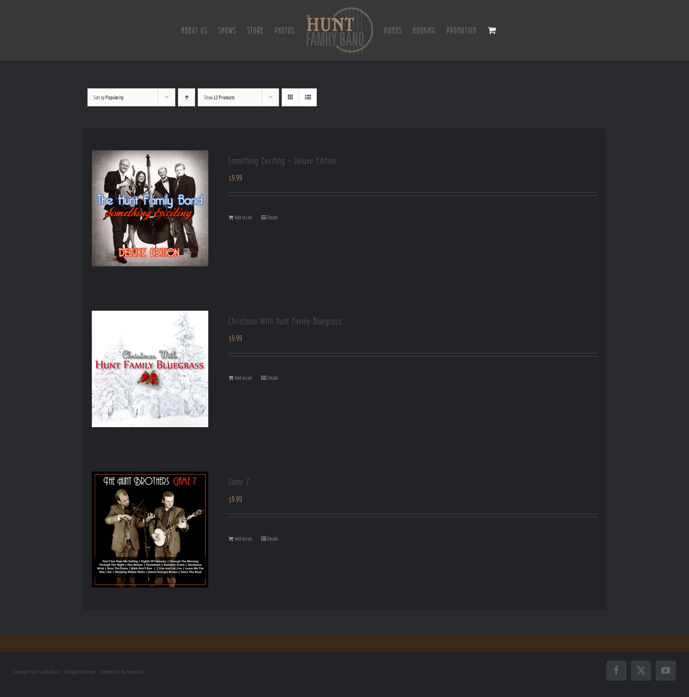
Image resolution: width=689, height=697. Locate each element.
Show (219, 97)
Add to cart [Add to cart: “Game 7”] (243, 538)
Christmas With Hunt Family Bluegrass (285, 321)
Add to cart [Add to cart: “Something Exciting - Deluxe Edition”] (243, 217)
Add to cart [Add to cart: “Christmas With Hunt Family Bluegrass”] (243, 378)
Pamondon (134, 672)
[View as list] (307, 97)
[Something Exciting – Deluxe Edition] (150, 208)
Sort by (108, 97)
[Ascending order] (186, 97)
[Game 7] (150, 530)
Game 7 (239, 481)
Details (272, 217)
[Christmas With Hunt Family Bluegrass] (150, 369)
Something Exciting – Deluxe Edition (282, 160)
